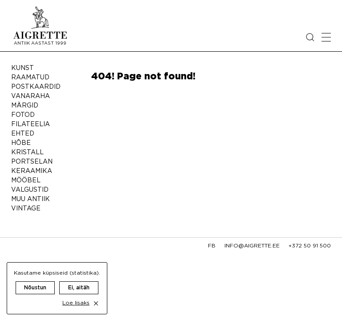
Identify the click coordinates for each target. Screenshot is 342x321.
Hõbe (21, 143)
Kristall (27, 152)
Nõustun (35, 287)
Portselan (32, 162)
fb (212, 245)
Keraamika (31, 171)
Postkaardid (36, 87)
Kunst (22, 68)
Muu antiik (30, 199)
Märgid (24, 105)
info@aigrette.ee (252, 245)
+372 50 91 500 (310, 245)
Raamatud (30, 77)
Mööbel (26, 180)
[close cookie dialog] (96, 303)
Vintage (26, 208)
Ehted (22, 133)
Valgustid (30, 190)
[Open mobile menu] (326, 37)
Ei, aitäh (79, 287)
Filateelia (30, 124)
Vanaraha (30, 96)
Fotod (23, 115)
